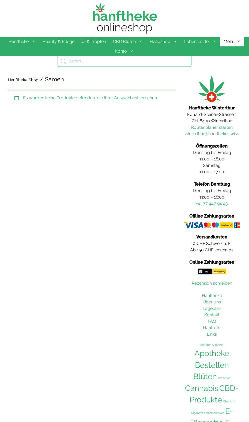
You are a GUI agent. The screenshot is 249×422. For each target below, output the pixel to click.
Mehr (234, 41)
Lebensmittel (202, 41)
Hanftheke (24, 41)
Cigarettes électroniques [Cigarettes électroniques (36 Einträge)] (207, 412)
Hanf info (212, 327)
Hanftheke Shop (23, 80)
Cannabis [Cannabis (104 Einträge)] (201, 388)
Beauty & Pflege (58, 41)
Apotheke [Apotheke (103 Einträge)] (211, 353)
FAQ (212, 321)
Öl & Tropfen (93, 41)
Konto (126, 51)
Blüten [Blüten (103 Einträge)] (205, 376)
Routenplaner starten (212, 127)
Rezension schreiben (212, 283)
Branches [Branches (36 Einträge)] (224, 378)
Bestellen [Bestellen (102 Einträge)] (212, 365)
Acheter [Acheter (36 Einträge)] (205, 344)
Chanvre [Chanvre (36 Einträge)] (228, 401)
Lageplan (212, 308)
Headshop (165, 41)
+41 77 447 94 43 (212, 203)
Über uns (212, 301)
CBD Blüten (129, 41)
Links (212, 334)
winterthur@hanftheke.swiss (212, 133)
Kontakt (211, 314)
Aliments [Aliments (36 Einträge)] (217, 344)
